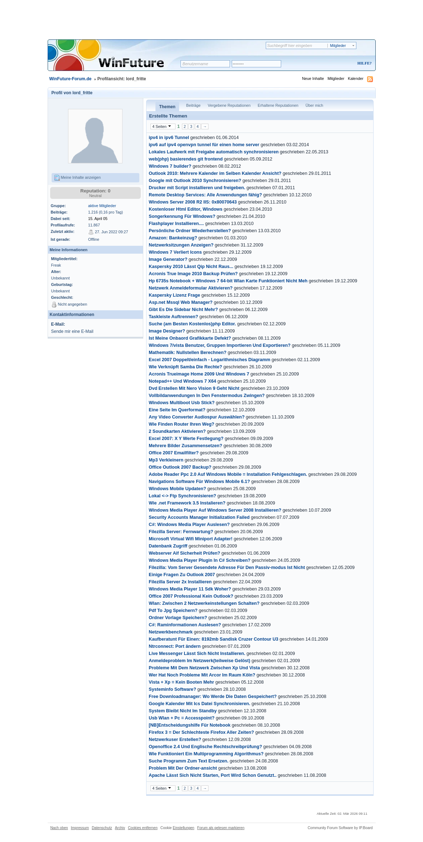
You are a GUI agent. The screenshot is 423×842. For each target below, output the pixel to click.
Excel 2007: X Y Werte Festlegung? (186, 438)
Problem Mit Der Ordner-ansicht (183, 768)
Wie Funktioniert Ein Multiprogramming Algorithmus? (206, 753)
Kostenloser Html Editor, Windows (185, 209)
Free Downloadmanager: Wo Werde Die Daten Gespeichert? (213, 696)
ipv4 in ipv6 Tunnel (169, 137)
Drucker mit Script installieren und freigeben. (197, 187)
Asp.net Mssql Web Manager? (180, 302)
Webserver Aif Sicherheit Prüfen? (184, 553)
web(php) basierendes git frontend (185, 159)
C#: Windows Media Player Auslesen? (189, 524)
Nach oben (59, 828)
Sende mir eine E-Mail (72, 331)
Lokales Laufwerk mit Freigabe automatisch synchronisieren (214, 151)
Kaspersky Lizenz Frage (174, 295)
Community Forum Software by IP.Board (340, 828)
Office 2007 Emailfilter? (173, 452)
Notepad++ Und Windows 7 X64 (182, 381)
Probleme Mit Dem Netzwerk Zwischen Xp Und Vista (204, 667)
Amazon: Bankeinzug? (173, 237)
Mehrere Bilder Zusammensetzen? (185, 445)
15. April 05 (97, 218)
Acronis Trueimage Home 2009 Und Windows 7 (199, 374)
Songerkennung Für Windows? (182, 216)
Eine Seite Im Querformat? (177, 409)
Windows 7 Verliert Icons (175, 252)
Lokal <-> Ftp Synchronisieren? (182, 495)
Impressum (80, 828)
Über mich (314, 105)
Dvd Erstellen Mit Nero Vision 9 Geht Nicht (194, 388)
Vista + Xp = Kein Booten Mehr (181, 682)
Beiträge (193, 105)
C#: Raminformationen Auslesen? (185, 624)
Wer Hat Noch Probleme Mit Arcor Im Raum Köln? (202, 675)
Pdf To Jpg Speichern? (173, 610)
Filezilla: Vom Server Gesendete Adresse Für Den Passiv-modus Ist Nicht (227, 567)
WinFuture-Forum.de (70, 78)
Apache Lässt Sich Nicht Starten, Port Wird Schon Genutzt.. (213, 775)
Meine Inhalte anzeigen (77, 178)
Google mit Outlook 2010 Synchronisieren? (195, 180)
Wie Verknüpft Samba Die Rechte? (185, 366)
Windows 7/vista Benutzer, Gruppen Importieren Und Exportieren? (219, 345)
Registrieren (334, 63)
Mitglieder (335, 78)
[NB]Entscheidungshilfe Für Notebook (189, 725)
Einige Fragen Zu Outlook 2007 (182, 574)
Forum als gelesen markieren (220, 828)
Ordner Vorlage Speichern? (178, 617)
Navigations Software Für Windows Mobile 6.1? (199, 481)
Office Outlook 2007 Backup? (180, 467)
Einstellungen (183, 828)
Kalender (355, 78)
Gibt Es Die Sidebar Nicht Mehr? (183, 309)
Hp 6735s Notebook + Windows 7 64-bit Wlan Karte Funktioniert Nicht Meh (228, 280)
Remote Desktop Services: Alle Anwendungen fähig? (205, 194)
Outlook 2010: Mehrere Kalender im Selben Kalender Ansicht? (215, 173)
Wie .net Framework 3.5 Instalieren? (187, 503)
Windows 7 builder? (170, 166)
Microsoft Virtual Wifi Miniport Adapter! (190, 538)
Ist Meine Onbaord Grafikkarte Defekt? (190, 338)
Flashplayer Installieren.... (176, 223)
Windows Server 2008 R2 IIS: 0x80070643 (193, 202)
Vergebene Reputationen (229, 105)
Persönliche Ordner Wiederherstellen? (190, 230)
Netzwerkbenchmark (171, 632)
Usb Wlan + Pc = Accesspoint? (182, 718)
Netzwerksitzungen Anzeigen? (181, 245)
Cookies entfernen (143, 828)
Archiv (120, 828)
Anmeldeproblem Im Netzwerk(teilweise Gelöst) (199, 660)
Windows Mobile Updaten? (177, 488)
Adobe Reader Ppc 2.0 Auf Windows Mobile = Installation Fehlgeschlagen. (228, 474)
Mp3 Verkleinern (166, 460)
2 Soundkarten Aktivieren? (177, 431)
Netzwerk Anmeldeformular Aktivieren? (190, 288)
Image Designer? (167, 331)
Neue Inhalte (313, 78)
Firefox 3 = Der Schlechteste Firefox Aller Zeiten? (201, 732)
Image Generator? (168, 259)
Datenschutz (102, 828)
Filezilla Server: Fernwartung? (181, 531)
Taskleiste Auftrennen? (173, 316)
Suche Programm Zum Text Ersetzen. (188, 761)
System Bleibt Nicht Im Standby (183, 710)
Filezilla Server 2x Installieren (180, 581)
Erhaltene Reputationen (278, 105)
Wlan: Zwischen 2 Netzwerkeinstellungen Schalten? (204, 603)
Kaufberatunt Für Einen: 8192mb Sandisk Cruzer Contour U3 (213, 639)
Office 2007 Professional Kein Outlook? (191, 596)
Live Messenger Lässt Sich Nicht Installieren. (197, 653)
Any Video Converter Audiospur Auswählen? (197, 417)
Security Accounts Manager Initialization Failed (199, 517)
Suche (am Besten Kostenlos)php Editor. (192, 323)
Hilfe (363, 63)
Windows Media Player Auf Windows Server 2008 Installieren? (215, 510)
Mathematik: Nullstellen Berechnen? (187, 352)
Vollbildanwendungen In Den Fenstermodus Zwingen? (207, 395)
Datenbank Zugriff (168, 546)
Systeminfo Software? (172, 689)
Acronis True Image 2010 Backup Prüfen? (193, 273)
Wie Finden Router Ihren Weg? (181, 424)
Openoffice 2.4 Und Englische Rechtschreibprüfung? (205, 746)
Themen (167, 106)
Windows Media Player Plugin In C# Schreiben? (199, 560)
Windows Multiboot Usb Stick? (182, 402)
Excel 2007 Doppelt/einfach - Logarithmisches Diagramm (209, 359)
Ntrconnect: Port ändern (175, 646)
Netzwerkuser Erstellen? (175, 739)
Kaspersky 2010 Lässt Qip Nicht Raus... (191, 266)
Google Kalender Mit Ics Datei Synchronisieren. (199, 703)
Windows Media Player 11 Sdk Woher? (190, 589)
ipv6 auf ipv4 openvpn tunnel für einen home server (204, 144)
